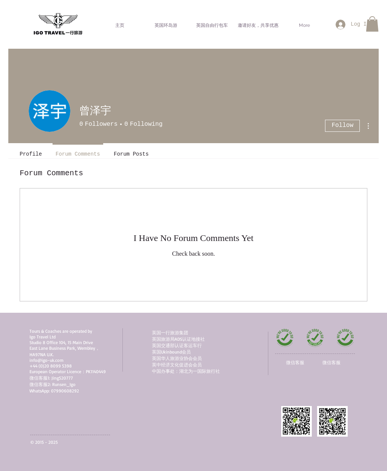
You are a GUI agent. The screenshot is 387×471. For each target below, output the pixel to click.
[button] (372, 24)
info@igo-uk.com (46, 360)
